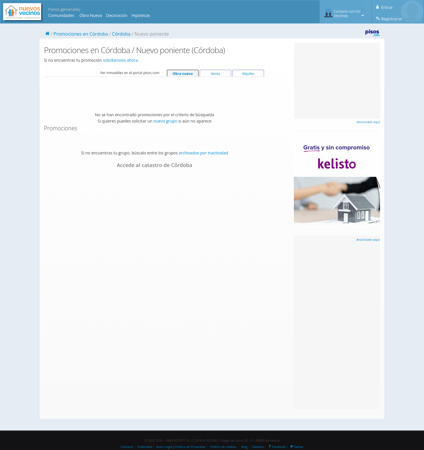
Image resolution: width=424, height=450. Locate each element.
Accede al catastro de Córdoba (154, 165)
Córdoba (121, 34)
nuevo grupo (165, 121)
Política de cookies (223, 447)
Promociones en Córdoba (80, 34)
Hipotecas (141, 15)
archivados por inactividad (203, 153)
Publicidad (144, 447)
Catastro (258, 447)
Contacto (126, 447)
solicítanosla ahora (120, 60)
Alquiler (248, 73)
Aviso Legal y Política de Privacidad (180, 447)
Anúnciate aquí (368, 122)
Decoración (116, 15)
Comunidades (61, 15)
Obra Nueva (91, 15)
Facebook (276, 447)
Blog (244, 447)
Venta (215, 73)
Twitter (297, 447)
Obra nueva (183, 73)
